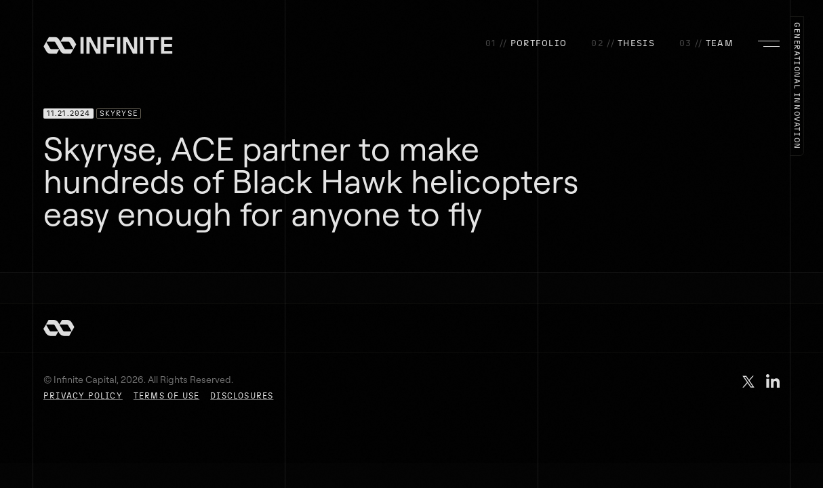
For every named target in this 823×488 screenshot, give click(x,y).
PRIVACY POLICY (83, 396)
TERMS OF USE (166, 396)
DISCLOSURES (241, 396)
